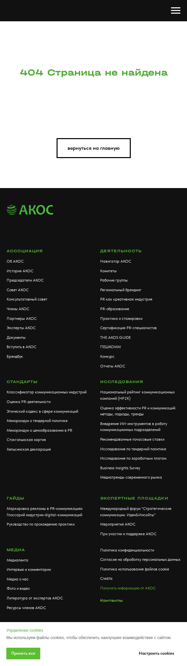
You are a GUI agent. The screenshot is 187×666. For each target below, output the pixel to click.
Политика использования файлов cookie (134, 569)
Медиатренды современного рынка (131, 477)
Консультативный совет (27, 299)
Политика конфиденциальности (127, 550)
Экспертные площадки (134, 498)
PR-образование (114, 309)
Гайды (15, 498)
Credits (106, 578)
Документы (16, 337)
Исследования (121, 381)
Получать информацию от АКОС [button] (128, 588)
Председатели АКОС (25, 280)
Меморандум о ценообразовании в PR (39, 430)
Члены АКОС (18, 309)
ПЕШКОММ (110, 346)
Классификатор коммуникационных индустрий (47, 392)
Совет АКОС (18, 290)
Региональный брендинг (120, 290)
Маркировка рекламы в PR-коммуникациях (45, 508)
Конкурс (107, 356)
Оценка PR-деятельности (29, 401)
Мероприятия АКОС (117, 524)
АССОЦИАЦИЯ (25, 251)
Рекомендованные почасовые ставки (132, 439)
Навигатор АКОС (115, 261)
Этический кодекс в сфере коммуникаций (42, 411)
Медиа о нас (18, 579)
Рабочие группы (114, 280)
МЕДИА (16, 550)
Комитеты (108, 271)
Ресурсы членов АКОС (26, 607)
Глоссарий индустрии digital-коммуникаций (44, 515)
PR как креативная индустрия (126, 299)
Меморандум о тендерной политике (37, 420)
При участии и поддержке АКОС (128, 534)
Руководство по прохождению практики (41, 524)
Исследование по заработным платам (133, 458)
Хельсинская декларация (29, 449)
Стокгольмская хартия (26, 439)
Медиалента (17, 560)
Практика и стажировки (121, 318)
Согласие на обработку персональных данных (140, 559)
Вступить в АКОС (21, 346)
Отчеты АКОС (112, 366)
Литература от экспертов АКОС (35, 598)
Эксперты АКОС (21, 328)
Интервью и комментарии (29, 569)
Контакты (111, 600)
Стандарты (22, 381)
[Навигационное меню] (175, 10)
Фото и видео (18, 588)
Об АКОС (15, 261)
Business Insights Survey (120, 468)
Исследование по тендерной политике (133, 449)
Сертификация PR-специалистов (128, 328)
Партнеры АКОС (22, 318)
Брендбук (15, 356)
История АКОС (20, 271)
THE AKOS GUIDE (115, 337)
